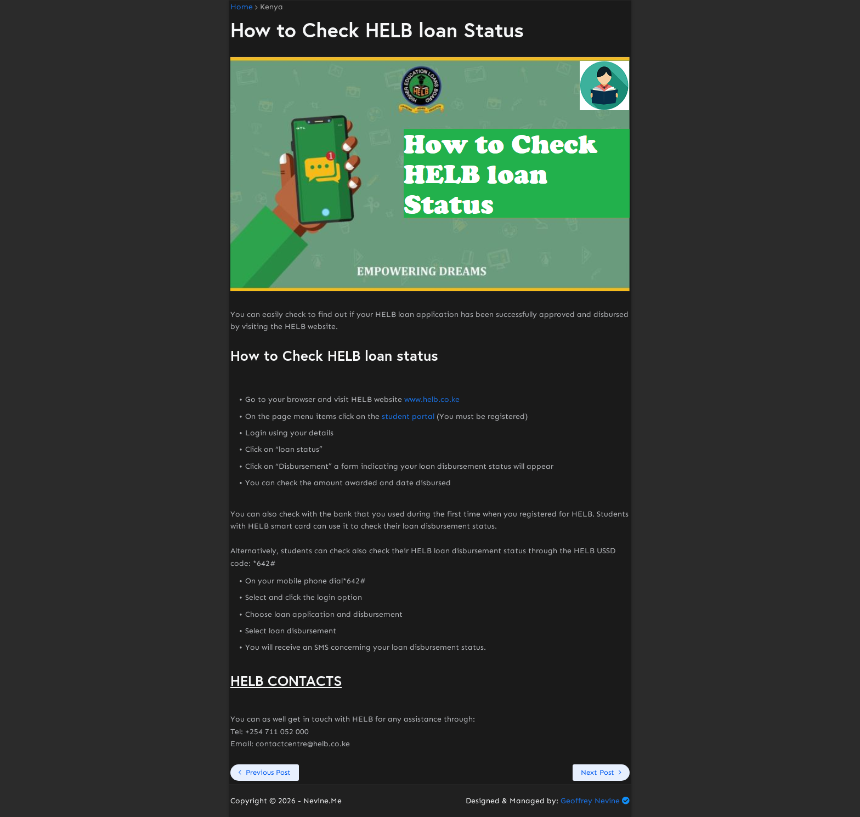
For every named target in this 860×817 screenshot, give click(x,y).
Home (241, 7)
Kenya (271, 7)
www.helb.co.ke (432, 399)
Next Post (597, 772)
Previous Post (268, 772)
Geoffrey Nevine (590, 800)
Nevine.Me (322, 800)
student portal (408, 416)
